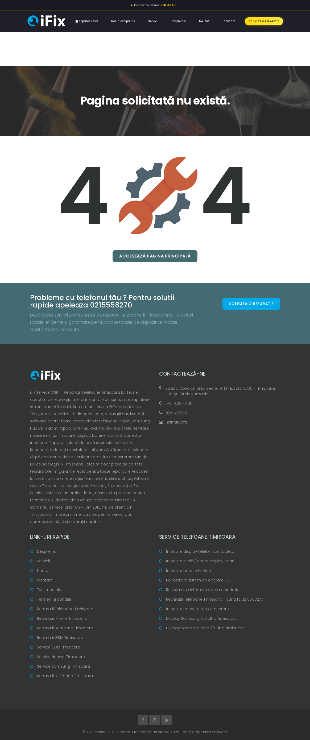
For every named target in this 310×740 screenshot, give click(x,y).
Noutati (204, 21)
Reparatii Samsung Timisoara (65, 628)
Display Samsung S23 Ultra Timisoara (201, 618)
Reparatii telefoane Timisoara (65, 676)
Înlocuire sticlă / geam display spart (200, 561)
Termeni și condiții (54, 599)
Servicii (153, 21)
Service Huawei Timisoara (61, 656)
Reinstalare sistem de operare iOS (198, 580)
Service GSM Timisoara (58, 647)
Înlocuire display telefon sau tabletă (200, 551)
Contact (229, 21)
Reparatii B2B (87, 21)
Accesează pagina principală (155, 256)
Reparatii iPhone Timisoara (62, 618)
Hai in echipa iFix (123, 21)
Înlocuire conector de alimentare (197, 609)
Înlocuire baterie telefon (188, 570)
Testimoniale (49, 589)
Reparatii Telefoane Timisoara (65, 609)
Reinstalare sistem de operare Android (202, 589)
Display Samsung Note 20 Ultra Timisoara (205, 628)
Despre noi (179, 21)
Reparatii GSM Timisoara (60, 637)
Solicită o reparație (264, 21)
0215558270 (176, 413)
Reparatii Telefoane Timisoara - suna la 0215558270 (214, 599)
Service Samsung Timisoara (63, 666)
